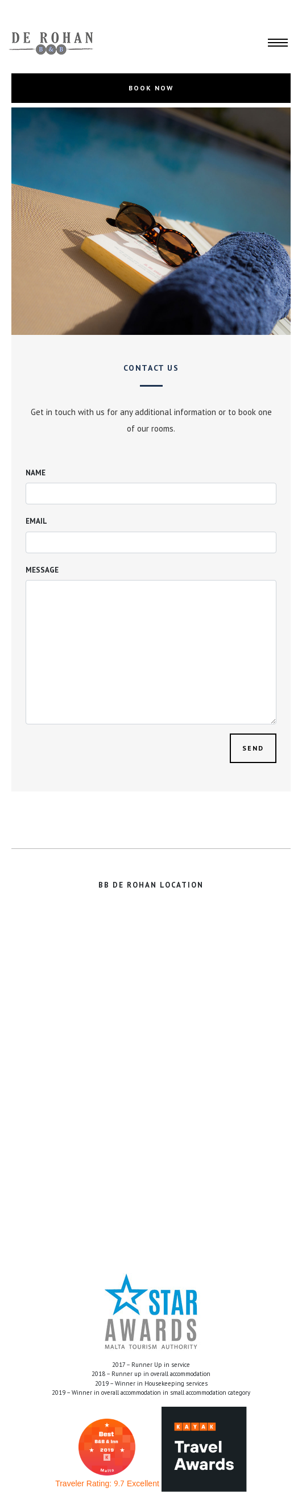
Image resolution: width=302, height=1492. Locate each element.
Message (42, 570)
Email (36, 521)
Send (253, 748)
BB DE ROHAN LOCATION (151, 885)
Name (35, 473)
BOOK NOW (151, 88)
